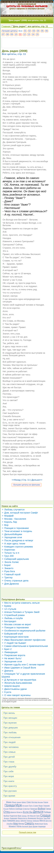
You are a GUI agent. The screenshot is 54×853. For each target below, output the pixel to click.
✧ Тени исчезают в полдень (17, 531)
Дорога (13, 812)
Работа (12, 809)
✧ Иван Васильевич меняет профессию (23, 640)
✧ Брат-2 (7, 649)
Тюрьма (46, 806)
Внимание (32, 818)
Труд (45, 818)
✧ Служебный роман (13, 615)
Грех (38, 816)
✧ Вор (5, 525)
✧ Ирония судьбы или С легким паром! (23, 664)
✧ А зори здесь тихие (13, 543)
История (25, 806)
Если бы (27, 811)
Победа (47, 812)
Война (41, 808)
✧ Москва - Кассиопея (14, 519)
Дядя (30, 826)
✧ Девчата (7, 670)
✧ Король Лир (9, 522)
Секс (29, 802)
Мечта (42, 820)
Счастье (26, 809)
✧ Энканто (7, 568)
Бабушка (36, 821)
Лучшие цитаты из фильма (26, 485)
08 (7, 34)
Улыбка (10, 824)
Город (48, 809)
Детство (49, 821)
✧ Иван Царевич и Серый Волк (19, 667)
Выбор (6, 816)
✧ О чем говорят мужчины (16, 695)
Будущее (13, 818)
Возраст (7, 818)
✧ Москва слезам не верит (16, 624)
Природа (33, 809)
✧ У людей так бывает (14, 643)
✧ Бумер (6, 606)
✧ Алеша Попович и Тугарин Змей (20, 612)
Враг (20, 816)
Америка (11, 820)
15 (37, 34)
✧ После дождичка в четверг (17, 540)
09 (12, 34)
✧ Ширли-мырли (11, 686)
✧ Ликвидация (10, 652)
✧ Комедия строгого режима (17, 546)
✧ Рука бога (8, 571)
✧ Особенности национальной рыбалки (23, 630)
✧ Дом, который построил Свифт (20, 512)
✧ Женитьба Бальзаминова (17, 683)
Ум (28, 816)
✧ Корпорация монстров (15, 636)
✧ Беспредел (9, 621)
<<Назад (16, 480)
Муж (18, 805)
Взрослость (22, 818)
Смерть (29, 823)
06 (46, 31)
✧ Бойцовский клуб (12, 633)
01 (25, 31)
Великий (25, 826)
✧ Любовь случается (13, 509)
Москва (40, 802)
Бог (48, 818)
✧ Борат (6, 565)
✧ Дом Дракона (10, 583)
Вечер (21, 823)
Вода (41, 806)
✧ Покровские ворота (13, 655)
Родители (13, 816)
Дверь (18, 821)
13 (29, 34)
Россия (5, 809)
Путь (31, 806)
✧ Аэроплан (8, 549)
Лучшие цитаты (9, 31)
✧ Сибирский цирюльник (15, 559)
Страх (35, 806)
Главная (6, 26)
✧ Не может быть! (12, 658)
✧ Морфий (8, 515)
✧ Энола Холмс (10, 562)
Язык (14, 802)
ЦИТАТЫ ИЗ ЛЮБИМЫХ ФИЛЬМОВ (27, 6)
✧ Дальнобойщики (12, 534)
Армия (18, 802)
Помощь (29, 821)
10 (16, 34)
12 (24, 34)
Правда (10, 805)
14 (33, 34)
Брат (5, 821)
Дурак (35, 826)
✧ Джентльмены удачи (14, 689)
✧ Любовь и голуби (12, 618)
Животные (39, 824)
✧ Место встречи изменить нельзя (21, 602)
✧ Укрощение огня (12, 537)
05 (42, 31)
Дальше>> (37, 480)
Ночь (19, 826)
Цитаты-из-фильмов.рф (27, 4)
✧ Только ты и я (10, 552)
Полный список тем (27, 832)
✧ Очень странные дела (15, 580)
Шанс (24, 802)
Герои (45, 802)
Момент (12, 826)
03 (34, 31)
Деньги (38, 811)
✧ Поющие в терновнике (15, 528)
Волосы (40, 818)
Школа (23, 821)
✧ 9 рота (6, 692)
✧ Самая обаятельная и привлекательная (25, 646)
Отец (6, 811)
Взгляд (34, 802)
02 (29, 31)
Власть (19, 812)
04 (38, 31)
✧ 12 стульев (9, 609)
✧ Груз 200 (8, 556)
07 (3, 34)
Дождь (24, 816)
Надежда (41, 826)
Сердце (45, 815)
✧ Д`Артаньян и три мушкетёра (19, 679)
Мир (15, 823)
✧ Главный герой (11, 574)
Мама (8, 802)
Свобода (18, 809)
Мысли (33, 816)
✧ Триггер (7, 577)
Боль (46, 824)
